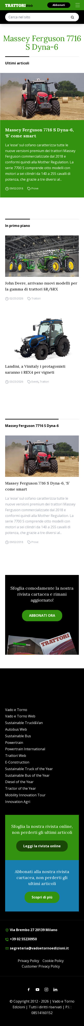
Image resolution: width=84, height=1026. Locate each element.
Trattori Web (15, 755)
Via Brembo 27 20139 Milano (31, 929)
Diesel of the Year (19, 781)
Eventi (34, 381)
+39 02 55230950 (21, 939)
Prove (34, 188)
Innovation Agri (17, 801)
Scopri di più (42, 897)
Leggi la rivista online (42, 846)
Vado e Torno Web (20, 716)
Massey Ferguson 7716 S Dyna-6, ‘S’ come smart (39, 132)
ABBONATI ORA (42, 615)
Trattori (36, 298)
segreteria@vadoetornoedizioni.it (37, 948)
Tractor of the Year (20, 788)
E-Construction (17, 762)
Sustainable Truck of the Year (29, 768)
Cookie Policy (53, 960)
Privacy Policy (28, 960)
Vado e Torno (16, 709)
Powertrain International (25, 749)
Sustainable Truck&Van (24, 722)
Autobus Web (16, 729)
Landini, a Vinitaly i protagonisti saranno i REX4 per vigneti (35, 369)
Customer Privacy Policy (41, 966)
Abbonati (59, 5)
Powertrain (14, 742)
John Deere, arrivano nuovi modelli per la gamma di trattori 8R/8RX (41, 286)
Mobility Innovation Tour (25, 795)
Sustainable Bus (18, 736)
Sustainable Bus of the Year (27, 775)
